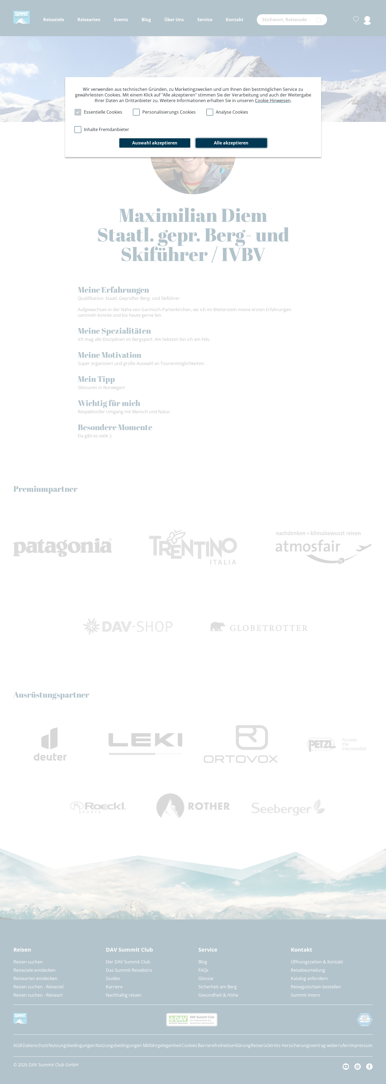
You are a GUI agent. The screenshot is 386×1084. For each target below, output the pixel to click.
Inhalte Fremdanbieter (106, 129)
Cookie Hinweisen (273, 100)
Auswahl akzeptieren (154, 143)
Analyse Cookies (232, 112)
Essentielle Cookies (103, 112)
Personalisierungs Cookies (169, 112)
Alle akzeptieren (231, 143)
